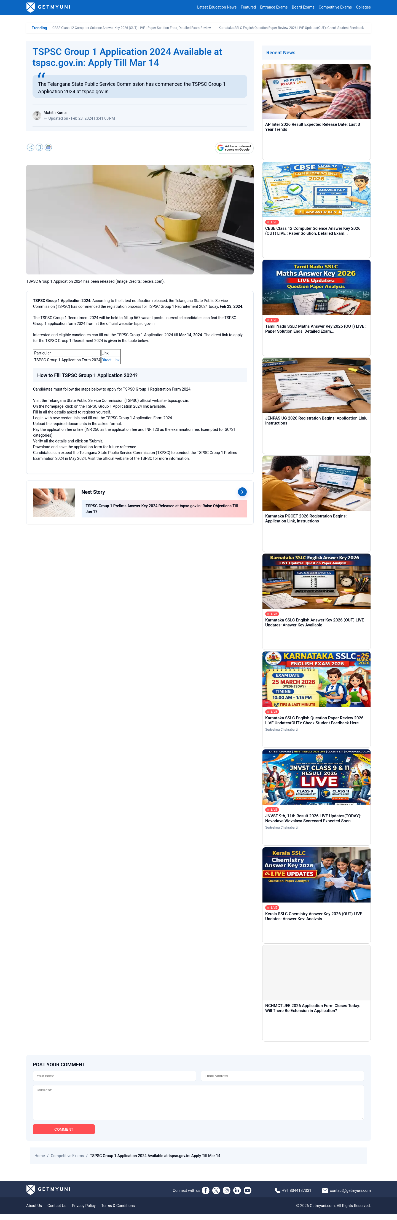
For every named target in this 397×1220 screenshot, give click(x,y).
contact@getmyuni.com (350, 1196)
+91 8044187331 (297, 1196)
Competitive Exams (335, 7)
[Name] (114, 1076)
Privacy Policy (84, 1211)
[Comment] (198, 1105)
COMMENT (63, 1135)
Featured (248, 7)
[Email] (282, 1076)
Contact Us (56, 1211)
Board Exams (303, 7)
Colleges (363, 7)
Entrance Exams (274, 7)
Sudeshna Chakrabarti (281, 730)
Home (39, 1161)
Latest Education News (217, 7)
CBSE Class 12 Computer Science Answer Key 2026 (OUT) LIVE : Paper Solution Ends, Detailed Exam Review (131, 28)
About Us (34, 1211)
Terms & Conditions (118, 1211)
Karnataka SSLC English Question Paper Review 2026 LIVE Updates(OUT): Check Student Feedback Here (295, 28)
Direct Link (110, 360)
